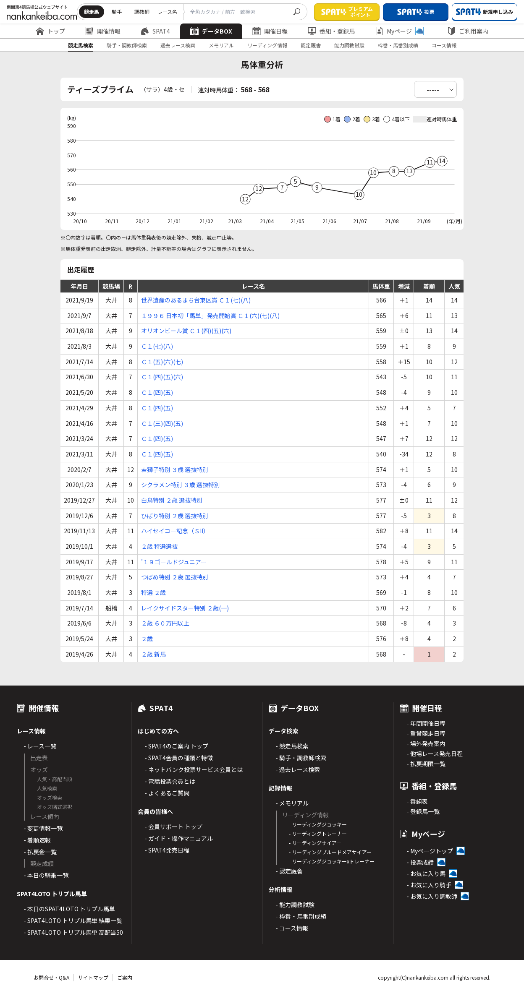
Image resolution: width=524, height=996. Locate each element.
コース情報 (444, 45)
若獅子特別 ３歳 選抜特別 (174, 469)
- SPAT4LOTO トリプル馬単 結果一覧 (73, 920)
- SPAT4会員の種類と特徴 (178, 758)
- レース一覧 (40, 746)
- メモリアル (292, 803)
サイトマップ (93, 977)
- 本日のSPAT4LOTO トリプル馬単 (69, 909)
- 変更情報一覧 (43, 828)
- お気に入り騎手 (428, 885)
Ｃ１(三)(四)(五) (162, 423)
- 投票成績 (420, 862)
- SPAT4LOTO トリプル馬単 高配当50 (73, 932)
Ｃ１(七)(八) (157, 346)
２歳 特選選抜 (159, 546)
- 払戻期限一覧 (425, 763)
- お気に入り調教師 (431, 896)
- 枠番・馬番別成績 (300, 916)
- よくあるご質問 (166, 793)
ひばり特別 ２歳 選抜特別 (174, 515)
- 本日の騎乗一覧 (46, 875)
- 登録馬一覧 (423, 811)
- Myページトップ (429, 851)
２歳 (147, 638)
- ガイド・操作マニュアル (178, 838)
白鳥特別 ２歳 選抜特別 (171, 500)
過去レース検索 (177, 45)
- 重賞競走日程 (425, 733)
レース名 (167, 11)
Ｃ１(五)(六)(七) (162, 361)
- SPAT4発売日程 (166, 850)
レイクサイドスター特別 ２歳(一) (185, 608)
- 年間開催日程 (425, 723)
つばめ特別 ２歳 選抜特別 (174, 577)
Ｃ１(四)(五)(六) (162, 377)
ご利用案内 (467, 31)
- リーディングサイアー (315, 842)
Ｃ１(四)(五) (157, 392)
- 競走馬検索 (292, 746)
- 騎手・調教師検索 (300, 758)
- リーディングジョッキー (318, 824)
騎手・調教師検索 (127, 45)
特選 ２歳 (153, 592)
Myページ (399, 31)
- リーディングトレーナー (318, 833)
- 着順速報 (37, 840)
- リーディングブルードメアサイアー (330, 851)
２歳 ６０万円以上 (165, 623)
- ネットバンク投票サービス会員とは (193, 769)
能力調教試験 (349, 45)
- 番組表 (417, 801)
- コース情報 (291, 928)
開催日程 (270, 31)
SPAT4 (155, 31)
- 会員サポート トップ (173, 826)
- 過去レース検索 (297, 769)
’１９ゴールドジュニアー (174, 562)
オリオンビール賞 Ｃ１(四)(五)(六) (186, 330)
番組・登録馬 (331, 31)
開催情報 (103, 31)
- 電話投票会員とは (169, 781)
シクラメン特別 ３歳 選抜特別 (180, 484)
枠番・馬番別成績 (398, 45)
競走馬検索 (80, 45)
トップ (50, 31)
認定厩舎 (311, 45)
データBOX (211, 31)
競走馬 (91, 11)
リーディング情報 (267, 45)
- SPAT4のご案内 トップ (176, 746)
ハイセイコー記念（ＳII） (175, 531)
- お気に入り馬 (425, 873)
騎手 (117, 11)
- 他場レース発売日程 (434, 753)
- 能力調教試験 (294, 904)
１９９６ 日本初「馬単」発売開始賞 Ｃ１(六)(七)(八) (210, 315)
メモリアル (221, 45)
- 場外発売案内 (425, 743)
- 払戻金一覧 (40, 851)
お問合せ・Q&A (51, 977)
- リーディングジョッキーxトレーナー (332, 861)
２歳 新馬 (153, 654)
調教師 (141, 11)
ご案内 (124, 977)
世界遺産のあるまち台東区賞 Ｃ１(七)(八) (196, 300)
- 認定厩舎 (289, 871)
